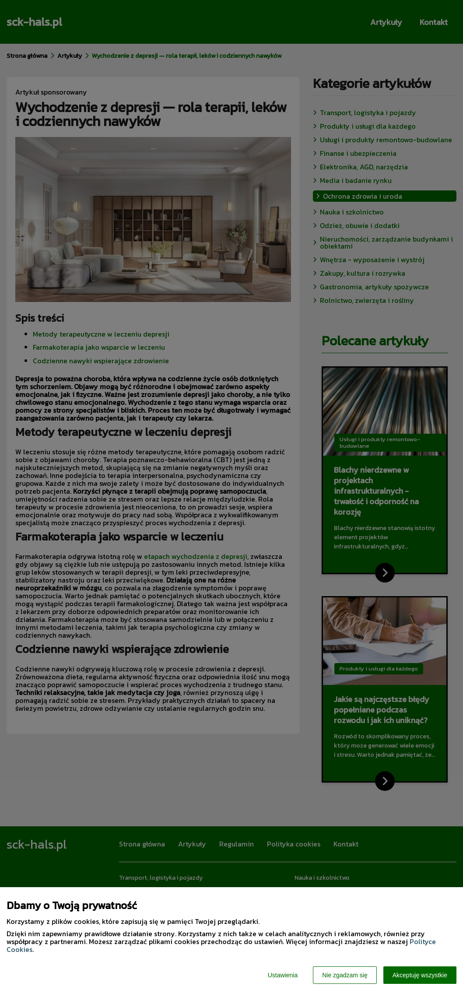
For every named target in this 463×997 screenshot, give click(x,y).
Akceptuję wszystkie (420, 975)
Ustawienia (283, 975)
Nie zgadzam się (345, 975)
